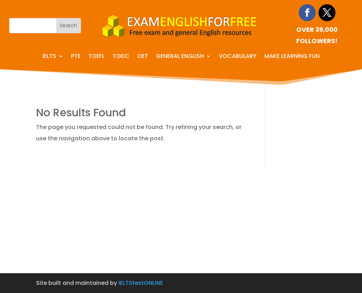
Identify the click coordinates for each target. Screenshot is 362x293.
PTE (76, 57)
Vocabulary (238, 57)
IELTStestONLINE (140, 283)
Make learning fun (292, 57)
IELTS (49, 57)
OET (142, 57)
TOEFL (96, 57)
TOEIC (120, 57)
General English (180, 57)
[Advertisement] (181, 220)
